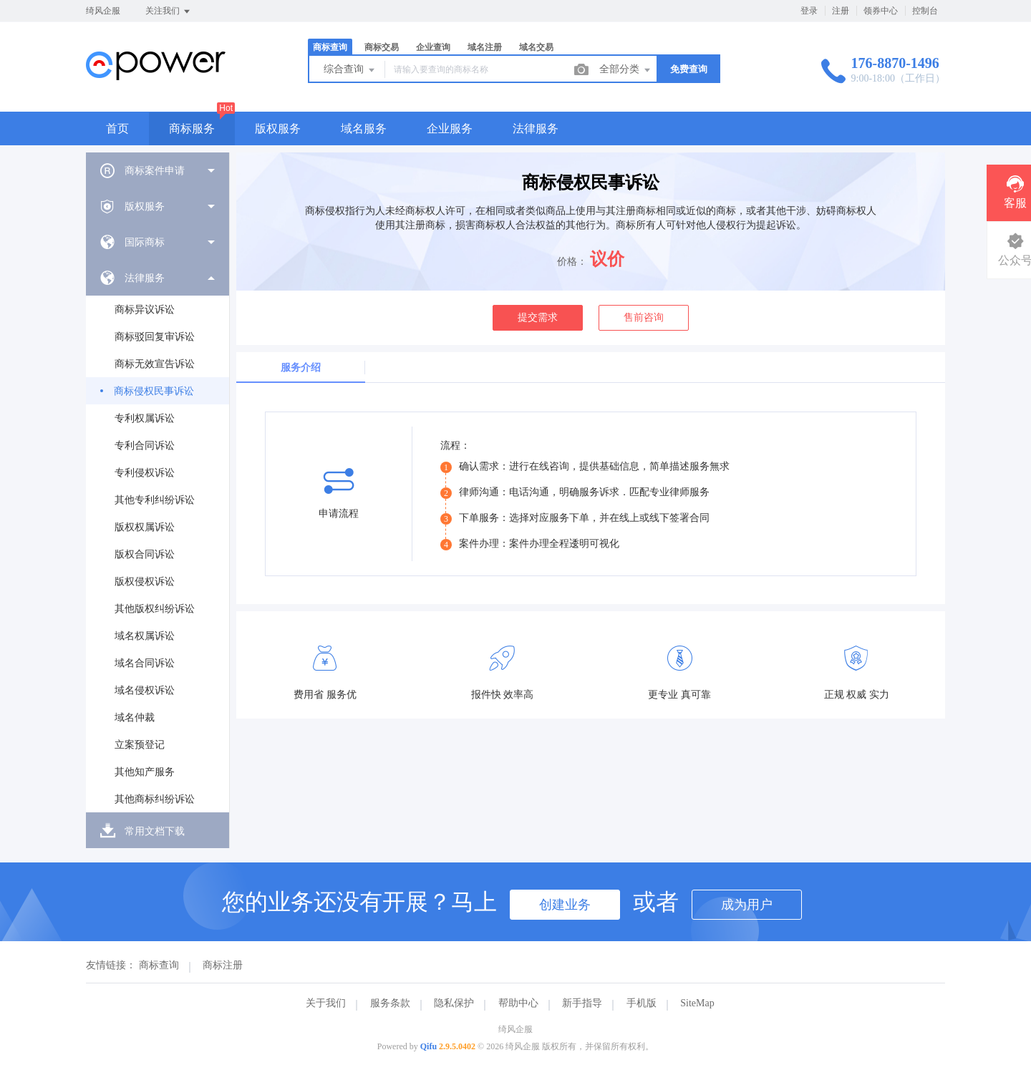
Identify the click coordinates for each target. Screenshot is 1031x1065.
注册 (840, 11)
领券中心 (880, 11)
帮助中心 (518, 1003)
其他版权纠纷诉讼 (155, 608)
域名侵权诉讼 (145, 690)
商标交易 (381, 47)
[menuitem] (157, 170)
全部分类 (625, 70)
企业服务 (450, 128)
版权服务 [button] (278, 128)
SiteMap (697, 1003)
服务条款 (390, 1003)
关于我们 (326, 1003)
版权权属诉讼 (145, 527)
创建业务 (565, 905)
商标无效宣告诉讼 (155, 364)
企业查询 (433, 47)
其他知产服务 (145, 772)
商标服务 (192, 128)
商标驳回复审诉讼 (155, 336)
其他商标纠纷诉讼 (155, 799)
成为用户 (747, 905)
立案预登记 (140, 744)
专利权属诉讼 (145, 418)
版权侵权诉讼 (145, 581)
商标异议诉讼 (145, 309)
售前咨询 (644, 317)
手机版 (641, 1003)
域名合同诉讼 (145, 663)
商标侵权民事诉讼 (154, 391)
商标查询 (330, 47)
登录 (809, 11)
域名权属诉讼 (145, 636)
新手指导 (582, 1003)
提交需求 (538, 317)
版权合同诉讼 (145, 554)
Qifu (428, 1046)
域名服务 (364, 128)
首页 (117, 128)
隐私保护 (454, 1003)
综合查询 (350, 70)
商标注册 (223, 965)
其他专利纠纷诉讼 (155, 500)
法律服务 (535, 128)
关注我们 (168, 11)
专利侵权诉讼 (145, 472)
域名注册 (485, 47)
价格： (572, 261)
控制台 (925, 11)
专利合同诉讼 (145, 445)
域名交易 (536, 47)
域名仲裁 (135, 717)
